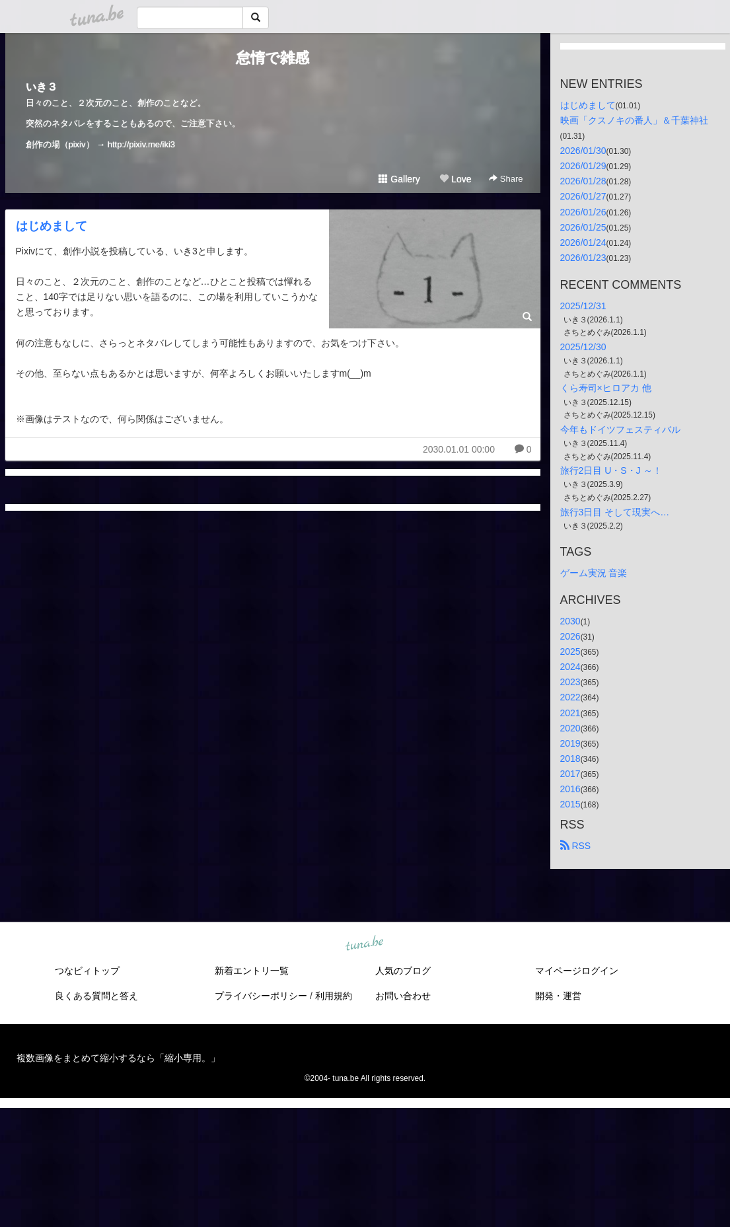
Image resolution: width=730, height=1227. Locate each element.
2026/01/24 (583, 242)
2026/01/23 (583, 257)
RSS (575, 845)
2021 (570, 713)
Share (506, 179)
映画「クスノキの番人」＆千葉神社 (634, 120)
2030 (570, 621)
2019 (570, 743)
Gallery (399, 179)
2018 (570, 758)
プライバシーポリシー (261, 995)
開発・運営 (558, 995)
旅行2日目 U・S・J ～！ (611, 470)
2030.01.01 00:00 (459, 449)
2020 (570, 728)
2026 (570, 636)
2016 (570, 789)
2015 (570, 804)
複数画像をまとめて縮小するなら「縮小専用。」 (118, 1058)
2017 (570, 773)
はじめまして (51, 226)
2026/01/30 (583, 150)
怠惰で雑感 (272, 58)
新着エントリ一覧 (252, 970)
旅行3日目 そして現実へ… (615, 512)
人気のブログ (403, 970)
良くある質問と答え (96, 995)
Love (455, 179)
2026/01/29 (583, 166)
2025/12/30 (583, 347)
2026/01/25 (583, 227)
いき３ (41, 87)
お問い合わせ (403, 995)
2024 (570, 666)
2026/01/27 (583, 196)
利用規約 (333, 995)
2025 (570, 651)
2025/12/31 (583, 306)
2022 (570, 697)
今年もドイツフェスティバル (620, 429)
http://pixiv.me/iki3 (141, 144)
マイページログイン (576, 970)
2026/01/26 (583, 212)
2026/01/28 (583, 181)
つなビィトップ (87, 970)
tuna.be (364, 944)
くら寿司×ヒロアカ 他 (605, 388)
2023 (570, 682)
